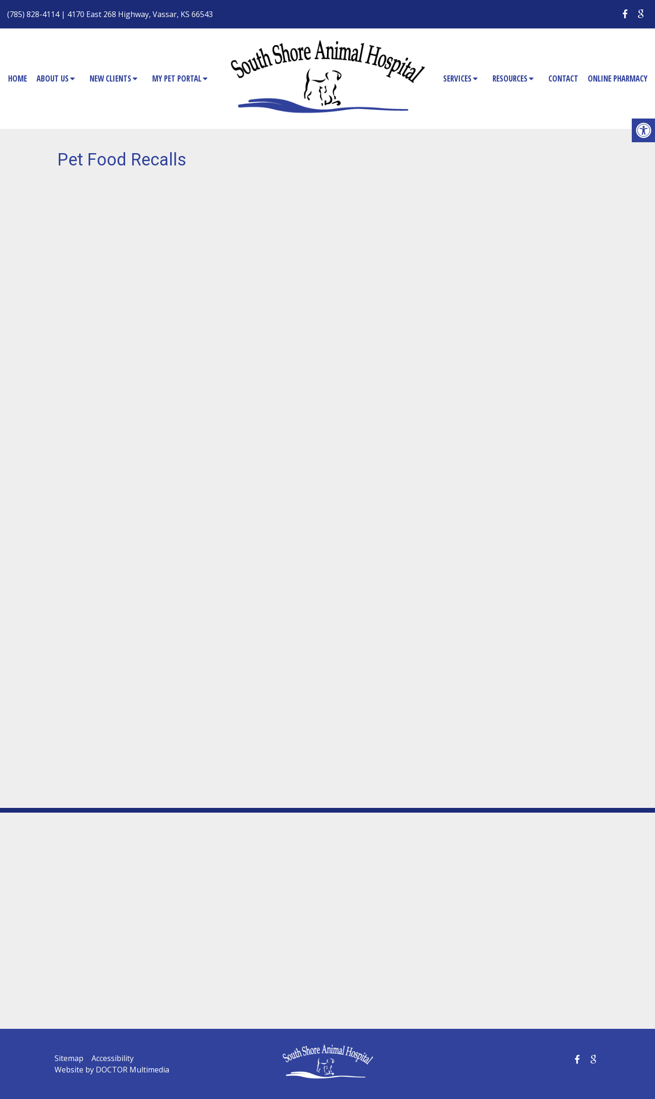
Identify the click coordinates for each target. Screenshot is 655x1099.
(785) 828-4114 (33, 14)
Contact (563, 78)
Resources (510, 78)
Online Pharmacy (617, 78)
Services (457, 78)
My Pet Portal (176, 78)
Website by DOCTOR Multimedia (112, 1069)
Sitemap (69, 1058)
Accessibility (112, 1058)
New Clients (110, 78)
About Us (52, 78)
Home (17, 78)
